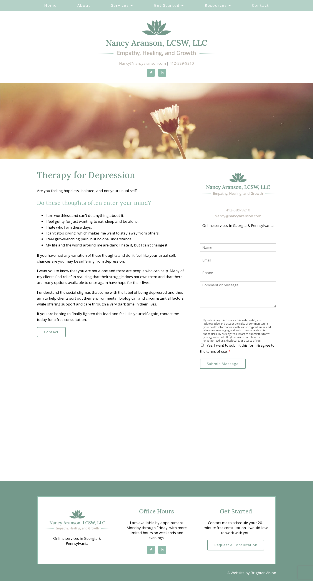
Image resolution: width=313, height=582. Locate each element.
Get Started (167, 5)
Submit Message (224, 364)
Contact (260, 5)
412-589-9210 (182, 63)
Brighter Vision (263, 573)
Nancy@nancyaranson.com (142, 63)
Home (50, 5)
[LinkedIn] (162, 73)
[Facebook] (151, 73)
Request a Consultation (235, 546)
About (83, 5)
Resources (216, 5)
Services (120, 5)
